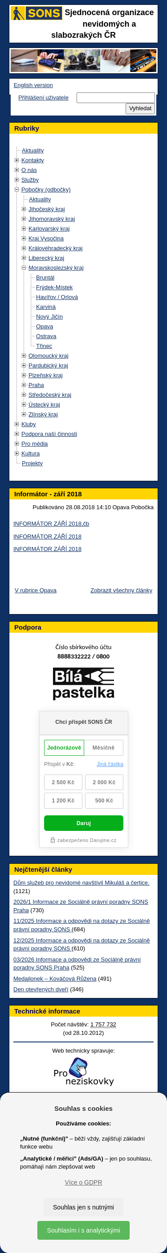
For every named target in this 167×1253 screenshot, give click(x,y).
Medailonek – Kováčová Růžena (54, 978)
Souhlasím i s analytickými (83, 1230)
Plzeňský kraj (46, 375)
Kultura (30, 453)
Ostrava (46, 336)
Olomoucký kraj (49, 355)
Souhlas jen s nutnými (83, 1207)
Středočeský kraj (50, 394)
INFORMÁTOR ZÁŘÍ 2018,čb (51, 523)
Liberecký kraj (46, 258)
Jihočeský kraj (47, 209)
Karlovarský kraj (49, 228)
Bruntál (45, 277)
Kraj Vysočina (46, 238)
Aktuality (33, 150)
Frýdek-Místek (54, 287)
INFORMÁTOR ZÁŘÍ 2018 (47, 536)
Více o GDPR (83, 1182)
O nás (29, 170)
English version (33, 85)
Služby (30, 179)
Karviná (46, 306)
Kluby (28, 424)
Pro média (34, 443)
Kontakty (32, 160)
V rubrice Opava (36, 590)
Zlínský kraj (43, 414)
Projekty (32, 463)
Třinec (44, 346)
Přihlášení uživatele (43, 97)
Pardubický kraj (48, 365)
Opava (44, 326)
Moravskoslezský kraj (56, 267)
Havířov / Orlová (57, 297)
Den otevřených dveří (41, 989)
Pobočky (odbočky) (46, 189)
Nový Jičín (49, 316)
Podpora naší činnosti (49, 434)
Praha (36, 385)
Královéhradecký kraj (55, 248)
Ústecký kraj (44, 404)
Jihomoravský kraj (52, 218)
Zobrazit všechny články (121, 590)
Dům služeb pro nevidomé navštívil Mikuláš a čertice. (81, 882)
